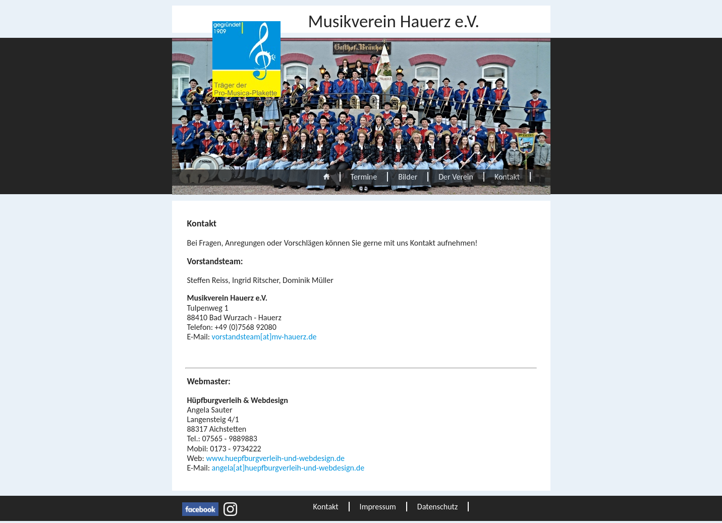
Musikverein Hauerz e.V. (394, 21)
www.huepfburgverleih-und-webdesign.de (275, 458)
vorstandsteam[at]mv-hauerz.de (264, 336)
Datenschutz (437, 506)
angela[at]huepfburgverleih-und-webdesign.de (288, 468)
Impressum (378, 506)
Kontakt (507, 177)
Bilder (407, 177)
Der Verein (455, 177)
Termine (364, 177)
